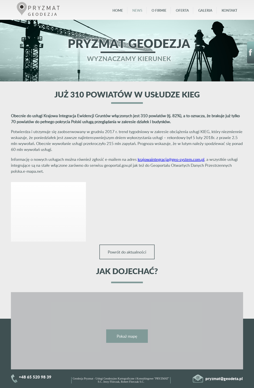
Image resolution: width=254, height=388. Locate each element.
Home (118, 10)
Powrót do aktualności (127, 252)
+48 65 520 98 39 (35, 377)
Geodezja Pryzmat (83, 378)
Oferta (182, 10)
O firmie (159, 10)
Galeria (205, 10)
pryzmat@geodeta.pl (224, 378)
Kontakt (229, 10)
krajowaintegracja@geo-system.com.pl (171, 159)
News (137, 10)
